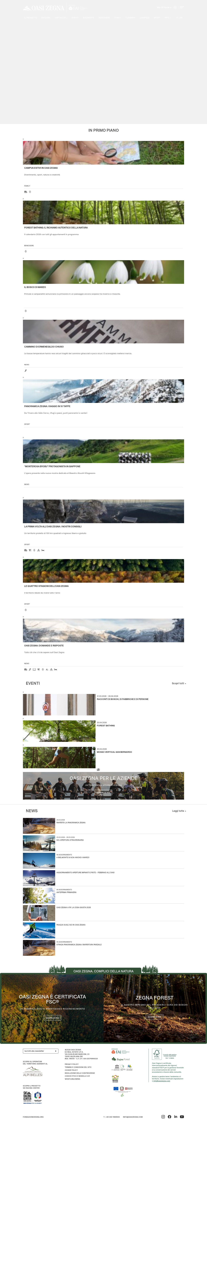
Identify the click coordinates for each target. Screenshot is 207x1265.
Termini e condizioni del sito (78, 1067)
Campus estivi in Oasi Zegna (41, 168)
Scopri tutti (178, 683)
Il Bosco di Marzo (35, 287)
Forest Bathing (106, 726)
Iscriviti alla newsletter (41, 1051)
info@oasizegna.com (161, 1081)
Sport (157, 18)
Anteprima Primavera (66, 892)
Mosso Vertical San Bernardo (114, 752)
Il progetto (30, 18)
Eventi (75, 18)
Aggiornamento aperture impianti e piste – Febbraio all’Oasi (85, 873)
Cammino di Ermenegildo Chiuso (44, 347)
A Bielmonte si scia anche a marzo (72, 858)
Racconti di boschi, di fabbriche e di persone (122, 699)
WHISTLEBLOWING (72, 1079)
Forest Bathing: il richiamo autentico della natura (56, 228)
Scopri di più (103, 792)
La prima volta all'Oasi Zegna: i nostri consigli (52, 527)
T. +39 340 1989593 (112, 1117)
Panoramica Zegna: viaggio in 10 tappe (47, 406)
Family (117, 18)
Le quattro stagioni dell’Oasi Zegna (46, 586)
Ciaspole (144, 18)
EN (181, 18)
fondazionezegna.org (33, 1117)
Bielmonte (88, 18)
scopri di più (154, 1017)
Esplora (45, 18)
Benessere (104, 18)
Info (167, 18)
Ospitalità (60, 18)
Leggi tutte (178, 811)
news (26, 365)
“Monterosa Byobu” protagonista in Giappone (52, 467)
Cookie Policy (71, 1070)
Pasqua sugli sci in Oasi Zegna (70, 925)
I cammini (130, 18)
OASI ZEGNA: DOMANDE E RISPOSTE (44, 646)
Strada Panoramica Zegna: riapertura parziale (79, 945)
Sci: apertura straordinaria (70, 840)
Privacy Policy (72, 1064)
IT (177, 18)
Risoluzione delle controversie (80, 1073)
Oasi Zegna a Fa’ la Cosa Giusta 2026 (73, 907)
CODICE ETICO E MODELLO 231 (77, 1076)
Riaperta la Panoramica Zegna (70, 823)
